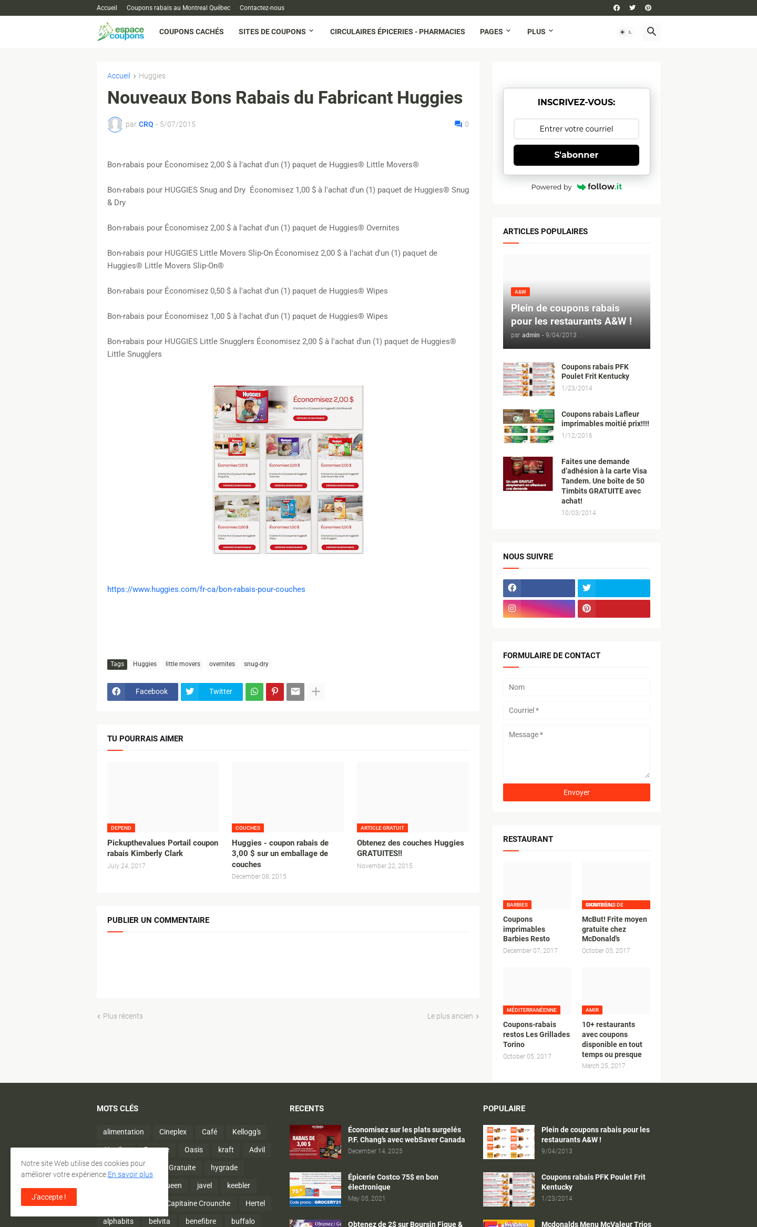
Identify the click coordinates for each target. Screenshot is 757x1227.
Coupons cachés (191, 31)
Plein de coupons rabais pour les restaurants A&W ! (595, 1134)
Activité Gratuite (169, 1167)
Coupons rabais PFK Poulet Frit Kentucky (595, 372)
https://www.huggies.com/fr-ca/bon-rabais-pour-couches (206, 589)
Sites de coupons (272, 31)
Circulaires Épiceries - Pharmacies (397, 31)
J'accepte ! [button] (49, 1197)
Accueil (107, 8)
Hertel (255, 1203)
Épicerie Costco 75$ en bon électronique (393, 1182)
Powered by (576, 187)
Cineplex (173, 1132)
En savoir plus (130, 1174)
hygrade (224, 1167)
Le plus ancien (450, 1016)
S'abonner (577, 155)
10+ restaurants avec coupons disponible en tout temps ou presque (612, 1039)
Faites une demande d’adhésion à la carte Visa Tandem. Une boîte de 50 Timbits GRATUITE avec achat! (604, 481)
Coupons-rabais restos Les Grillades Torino (536, 1034)
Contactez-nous (262, 8)
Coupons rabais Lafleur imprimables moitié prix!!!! (605, 419)
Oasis (194, 1149)
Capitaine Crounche (198, 1203)
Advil (257, 1149)
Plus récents (123, 1016)
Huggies (152, 76)
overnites (222, 664)
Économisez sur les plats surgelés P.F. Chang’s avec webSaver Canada (406, 1134)
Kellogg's (246, 1132)
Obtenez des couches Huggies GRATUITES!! (410, 848)
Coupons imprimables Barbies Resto (526, 929)
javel (204, 1185)
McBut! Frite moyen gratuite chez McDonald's (614, 929)
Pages (491, 31)
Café (209, 1132)
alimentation (123, 1132)
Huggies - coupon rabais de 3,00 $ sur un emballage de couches (280, 853)
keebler (238, 1185)
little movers (183, 664)
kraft (226, 1149)
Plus (536, 31)
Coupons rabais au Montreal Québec (178, 8)
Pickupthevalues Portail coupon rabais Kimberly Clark (162, 848)
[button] (626, 32)
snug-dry (256, 664)
